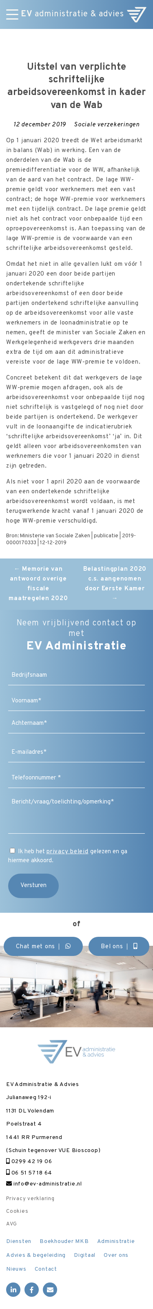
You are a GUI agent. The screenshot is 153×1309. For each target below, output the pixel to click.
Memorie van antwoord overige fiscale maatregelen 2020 (38, 584)
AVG (11, 1224)
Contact (46, 1269)
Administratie (116, 1241)
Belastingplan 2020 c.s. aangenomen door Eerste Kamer (115, 584)
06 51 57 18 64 (29, 1173)
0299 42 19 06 (29, 1161)
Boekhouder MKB (64, 1241)
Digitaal (84, 1255)
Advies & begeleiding (36, 1255)
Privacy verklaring (30, 1199)
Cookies (17, 1211)
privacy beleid (68, 852)
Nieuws (16, 1269)
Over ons (116, 1255)
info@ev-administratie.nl (44, 1184)
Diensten (18, 1241)
